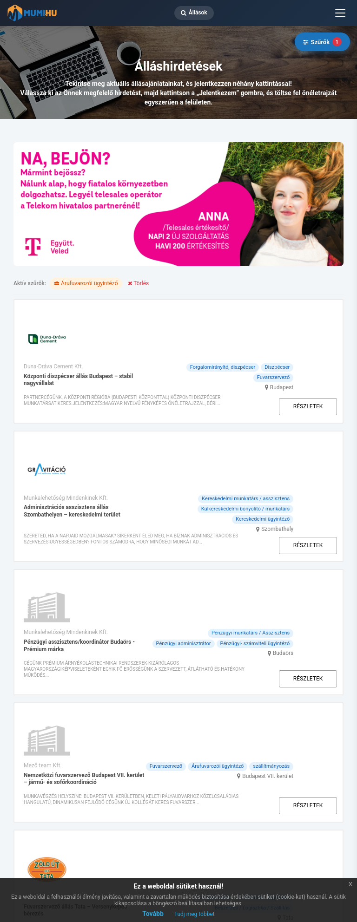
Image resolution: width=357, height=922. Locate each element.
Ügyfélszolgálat (275, 762)
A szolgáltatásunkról (197, 762)
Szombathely (317, 427)
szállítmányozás (311, 581)
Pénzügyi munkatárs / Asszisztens (290, 487)
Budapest (321, 333)
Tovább (153, 913)
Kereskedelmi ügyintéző (303, 417)
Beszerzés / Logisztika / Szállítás (292, 665)
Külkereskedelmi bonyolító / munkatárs (285, 407)
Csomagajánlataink (112, 762)
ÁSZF (45, 833)
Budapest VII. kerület (307, 591)
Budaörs (323, 507)
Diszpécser (317, 313)
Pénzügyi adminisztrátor (223, 498)
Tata (328, 674)
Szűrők (322, 41)
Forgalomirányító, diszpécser (262, 313)
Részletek (306, 356)
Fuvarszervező (313, 323)
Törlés (138, 283)
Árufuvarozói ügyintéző (304, 571)
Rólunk (55, 762)
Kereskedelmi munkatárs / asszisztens (286, 397)
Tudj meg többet (194, 914)
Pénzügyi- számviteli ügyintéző (295, 498)
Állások (194, 12)
